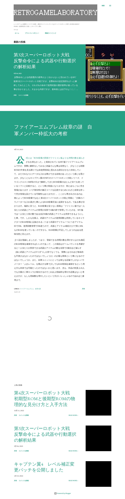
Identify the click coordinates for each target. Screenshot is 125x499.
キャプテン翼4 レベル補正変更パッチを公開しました (44, 467)
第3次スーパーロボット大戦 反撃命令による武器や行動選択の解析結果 (45, 60)
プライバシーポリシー (31, 33)
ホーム (16, 33)
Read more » (73, 415)
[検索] (103, 5)
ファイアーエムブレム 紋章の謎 (30, 289)
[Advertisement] (48, 359)
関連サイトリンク (49, 33)
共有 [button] (15, 95)
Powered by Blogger (62, 493)
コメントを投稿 (23, 95)
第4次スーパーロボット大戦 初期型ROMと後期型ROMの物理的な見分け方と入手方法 (44, 398)
